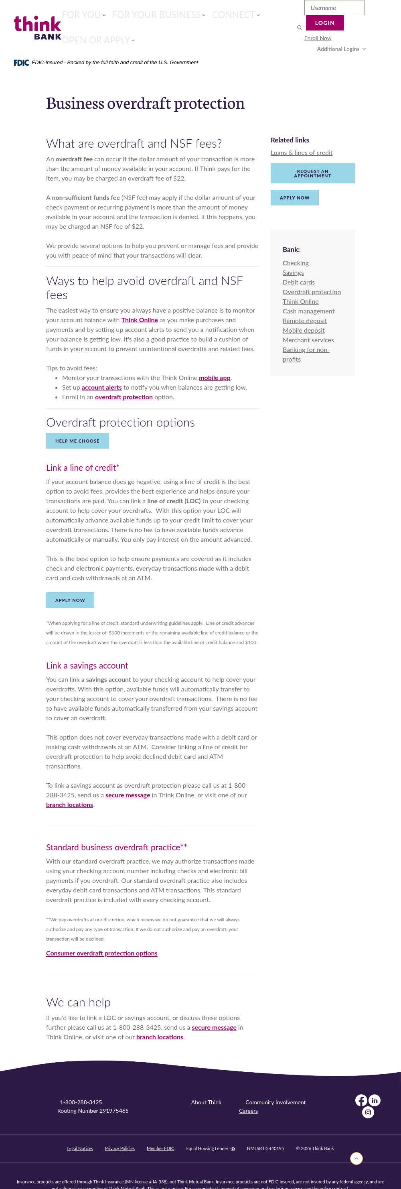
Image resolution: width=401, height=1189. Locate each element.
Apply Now (295, 178)
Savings (293, 253)
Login (368, 9)
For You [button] (82, 18)
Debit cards (299, 262)
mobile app (214, 358)
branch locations (69, 785)
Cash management (308, 291)
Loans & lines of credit (302, 133)
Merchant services (308, 320)
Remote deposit (305, 301)
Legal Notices (80, 1129)
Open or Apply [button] (242, 18)
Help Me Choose (77, 422)
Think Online (140, 301)
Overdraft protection (312, 272)
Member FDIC (160, 1129)
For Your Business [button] (136, 18)
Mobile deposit (304, 311)
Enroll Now (300, 27)
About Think (206, 1083)
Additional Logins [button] (348, 27)
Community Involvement (275, 1083)
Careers (248, 1091)
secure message (127, 776)
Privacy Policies (120, 1129)
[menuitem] (300, 27)
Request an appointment (313, 154)
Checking (296, 243)
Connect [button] (192, 18)
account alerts (102, 368)
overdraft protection (124, 378)
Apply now (70, 581)
